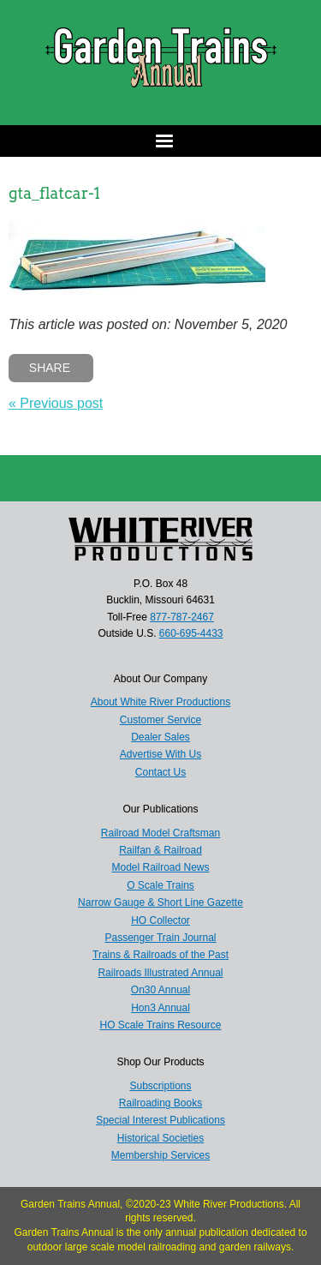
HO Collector (160, 920)
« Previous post (56, 403)
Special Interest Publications (160, 1120)
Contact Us (160, 772)
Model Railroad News (160, 867)
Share (49, 368)
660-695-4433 (191, 633)
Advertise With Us (160, 754)
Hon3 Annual (160, 1008)
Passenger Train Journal (160, 938)
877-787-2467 (182, 617)
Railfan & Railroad (160, 850)
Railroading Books (160, 1103)
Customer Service (160, 720)
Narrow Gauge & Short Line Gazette (160, 902)
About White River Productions (160, 702)
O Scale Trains (160, 885)
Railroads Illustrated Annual (160, 973)
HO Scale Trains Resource (160, 1025)
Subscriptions (160, 1086)
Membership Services (160, 1155)
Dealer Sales (160, 737)
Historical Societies (160, 1138)
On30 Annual (160, 990)
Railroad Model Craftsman (160, 833)
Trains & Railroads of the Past (160, 955)
